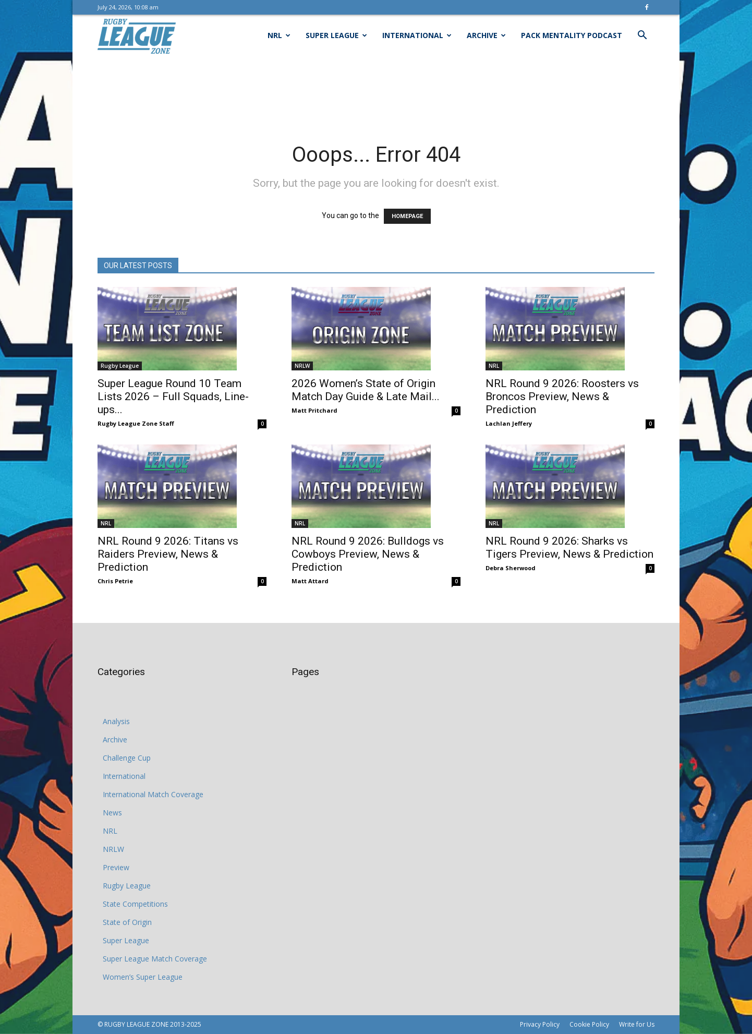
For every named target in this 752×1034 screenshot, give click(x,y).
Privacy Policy (540, 1024)
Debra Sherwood (511, 568)
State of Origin (127, 922)
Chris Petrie (115, 581)
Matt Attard (310, 581)
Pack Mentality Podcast (571, 35)
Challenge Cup (127, 758)
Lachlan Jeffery (509, 423)
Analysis (116, 721)
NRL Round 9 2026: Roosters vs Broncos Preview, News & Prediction (562, 396)
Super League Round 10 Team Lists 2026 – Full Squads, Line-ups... (173, 396)
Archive (486, 35)
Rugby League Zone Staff (136, 423)
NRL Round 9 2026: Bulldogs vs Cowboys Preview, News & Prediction (368, 554)
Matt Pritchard (314, 410)
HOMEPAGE (407, 216)
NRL (279, 35)
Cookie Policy (589, 1024)
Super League (336, 35)
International (417, 35)
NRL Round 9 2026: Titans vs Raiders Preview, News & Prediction (168, 554)
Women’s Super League (143, 977)
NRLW (302, 365)
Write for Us (636, 1024)
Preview (116, 867)
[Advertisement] (376, 92)
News (112, 812)
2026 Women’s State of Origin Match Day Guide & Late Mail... (366, 390)
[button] (641, 36)
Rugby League (120, 365)
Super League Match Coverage (155, 959)
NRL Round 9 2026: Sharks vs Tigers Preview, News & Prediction (569, 547)
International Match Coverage (153, 794)
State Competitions (135, 904)
